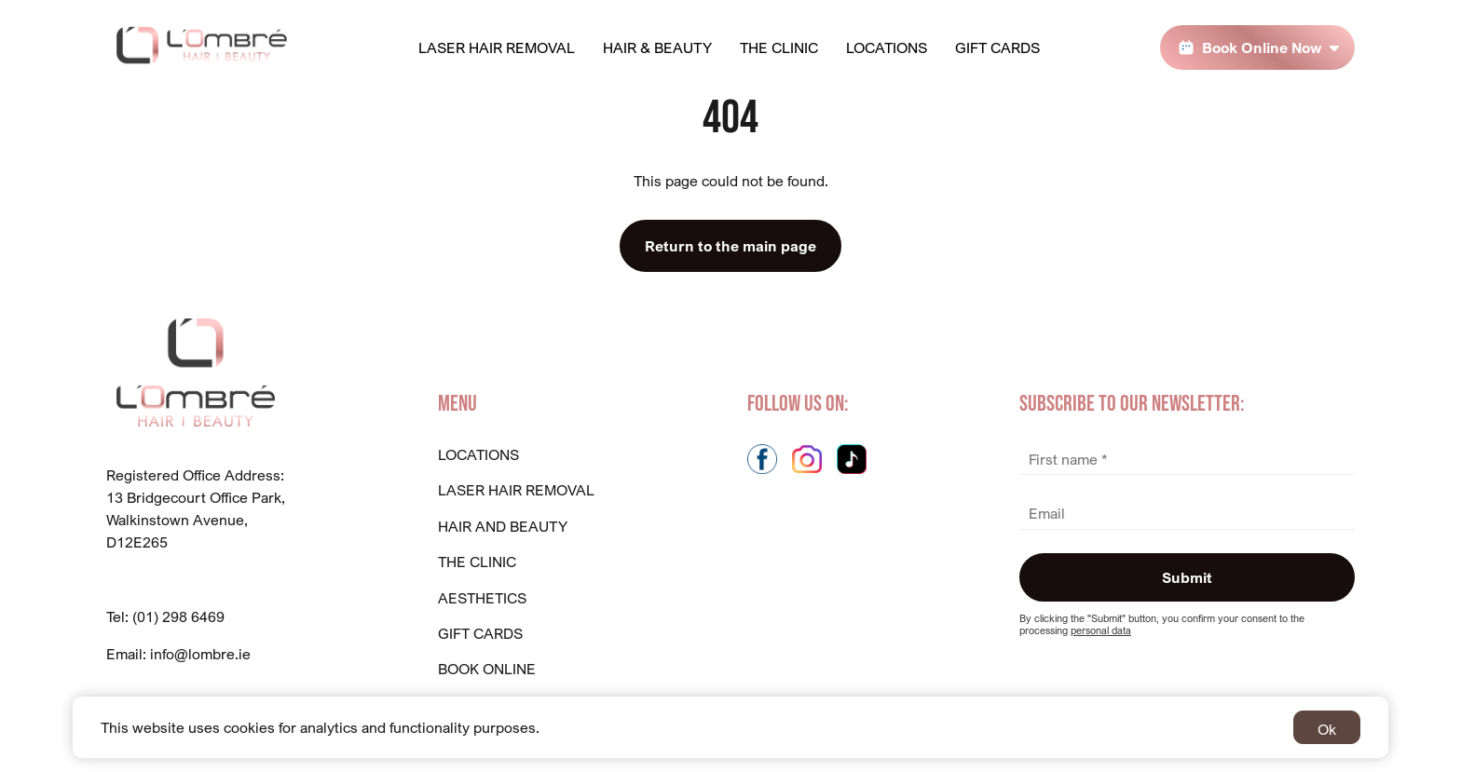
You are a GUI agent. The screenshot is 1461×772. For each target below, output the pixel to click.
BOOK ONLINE (487, 668)
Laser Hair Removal (496, 47)
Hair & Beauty (657, 47)
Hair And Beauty (502, 526)
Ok (1327, 729)
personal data (1101, 630)
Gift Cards (997, 47)
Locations (886, 47)
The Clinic (779, 47)
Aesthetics (482, 598)
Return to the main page (730, 246)
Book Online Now (1262, 47)
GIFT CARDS (480, 633)
